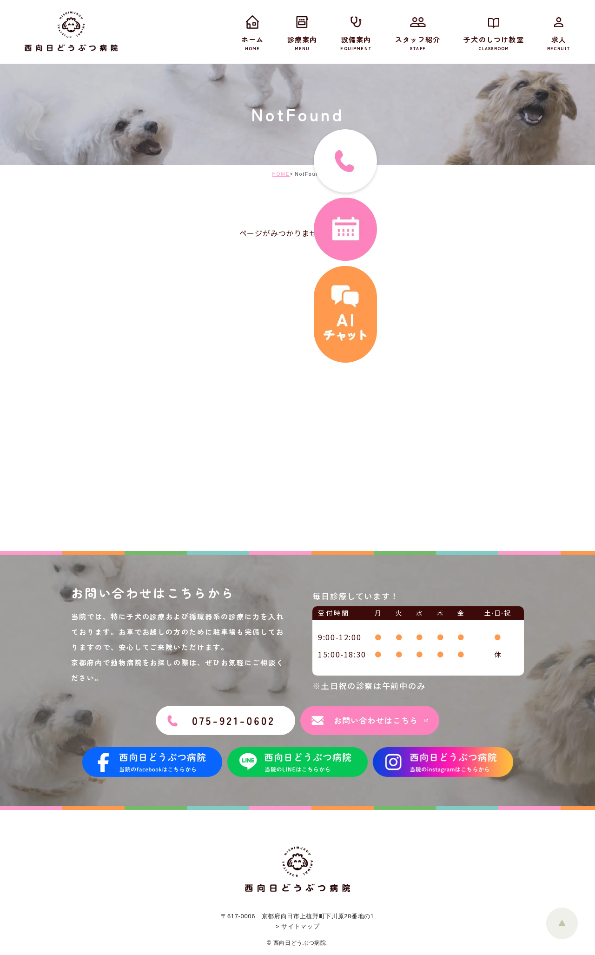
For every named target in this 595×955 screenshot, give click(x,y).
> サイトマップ (297, 926)
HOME (281, 174)
